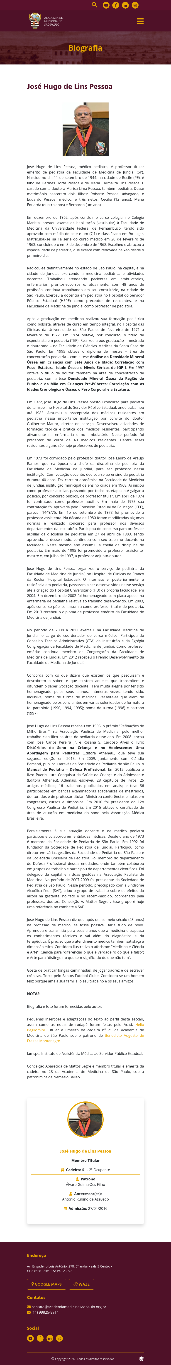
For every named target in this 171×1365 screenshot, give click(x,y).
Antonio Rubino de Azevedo (85, 1199)
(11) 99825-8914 (45, 1312)
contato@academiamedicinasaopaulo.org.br (69, 1306)
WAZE (81, 1284)
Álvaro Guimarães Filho (85, 1184)
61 (96, 1169)
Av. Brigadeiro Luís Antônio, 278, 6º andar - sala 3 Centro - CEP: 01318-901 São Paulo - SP (69, 1268)
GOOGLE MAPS (47, 1284)
